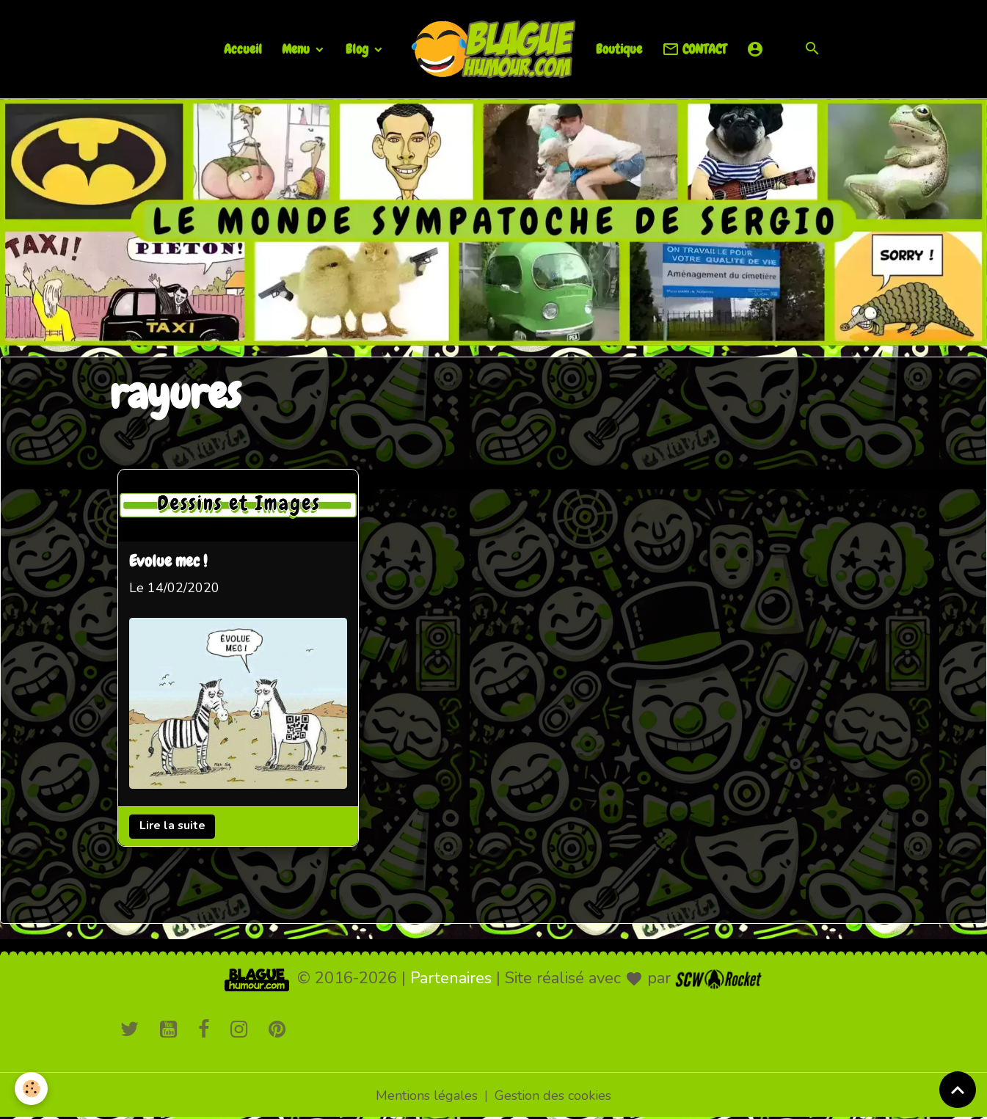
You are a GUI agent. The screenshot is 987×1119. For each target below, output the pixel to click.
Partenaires (451, 978)
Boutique (619, 48)
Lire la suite (172, 826)
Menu (297, 48)
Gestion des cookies (553, 1095)
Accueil (243, 48)
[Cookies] (31, 1088)
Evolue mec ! (168, 562)
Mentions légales (427, 1095)
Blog (358, 48)
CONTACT (694, 49)
